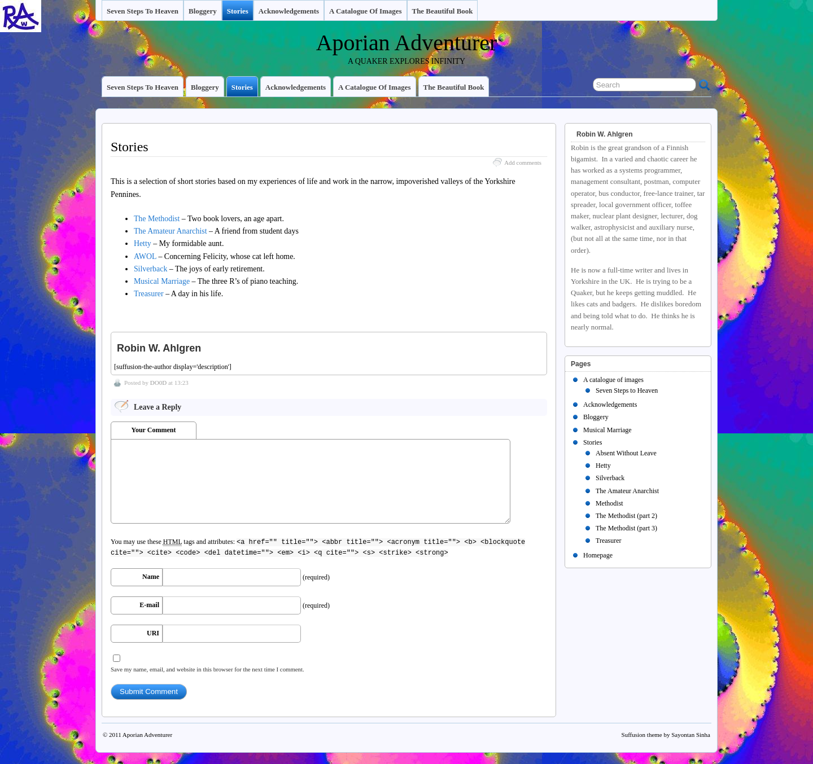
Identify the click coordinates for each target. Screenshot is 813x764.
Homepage (598, 555)
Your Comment (154, 430)
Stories (237, 11)
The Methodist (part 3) (626, 528)
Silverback (150, 269)
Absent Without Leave (626, 453)
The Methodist (157, 218)
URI (153, 633)
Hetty (142, 243)
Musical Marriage (162, 281)
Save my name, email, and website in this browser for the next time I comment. (207, 669)
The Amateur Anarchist (170, 231)
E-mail (149, 605)
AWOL (145, 256)
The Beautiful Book (442, 11)
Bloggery (203, 11)
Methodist (609, 503)
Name (150, 577)
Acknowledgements (289, 11)
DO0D (158, 382)
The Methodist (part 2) (626, 516)
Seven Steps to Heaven (142, 11)
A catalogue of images (365, 11)
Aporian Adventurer (406, 42)
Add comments (522, 162)
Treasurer (149, 293)
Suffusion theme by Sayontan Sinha (666, 734)
